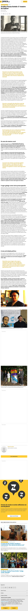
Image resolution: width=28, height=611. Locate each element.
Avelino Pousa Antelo (4, 4)
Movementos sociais (11, 569)
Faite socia (25, 1)
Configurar (5, 608)
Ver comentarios (14, 456)
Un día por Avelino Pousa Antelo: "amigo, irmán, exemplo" (12, 571)
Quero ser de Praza (14, 516)
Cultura (9, 4)
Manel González (3, 10)
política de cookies (4, 601)
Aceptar (14, 608)
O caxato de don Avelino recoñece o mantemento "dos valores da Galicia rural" (12, 544)
